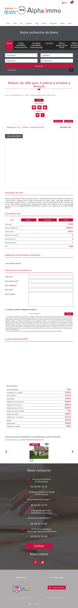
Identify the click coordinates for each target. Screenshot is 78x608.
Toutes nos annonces (9, 599)
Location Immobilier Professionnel (36, 45)
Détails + (28, 220)
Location (49, 43)
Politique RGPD (19, 599)
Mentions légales (15, 598)
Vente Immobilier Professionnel (21, 45)
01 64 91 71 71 (39, 486)
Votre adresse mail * (12, 281)
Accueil (8, 23)
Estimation (44, 23)
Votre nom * (9, 277)
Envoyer (68, 314)
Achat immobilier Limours (17, 95)
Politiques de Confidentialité (30, 331)
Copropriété (47, 220)
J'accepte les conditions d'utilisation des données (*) (22, 309)
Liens (29, 598)
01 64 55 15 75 (39, 505)
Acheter (15, 23)
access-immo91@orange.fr (39, 499)
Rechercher (39, 66)
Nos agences (29, 23)
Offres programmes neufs (61, 45)
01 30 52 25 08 (39, 536)
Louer (21, 23)
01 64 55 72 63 (39, 523)
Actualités (62, 23)
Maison (27, 95)
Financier (66, 220)
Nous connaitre (53, 23)
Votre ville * (9, 290)
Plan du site (7, 598)
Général (12, 220)
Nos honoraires (23, 598)
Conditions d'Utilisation (45, 331)
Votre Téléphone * (11, 285)
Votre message (10, 294)
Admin (32, 598)
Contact (69, 23)
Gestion (37, 23)
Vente (9, 43)
